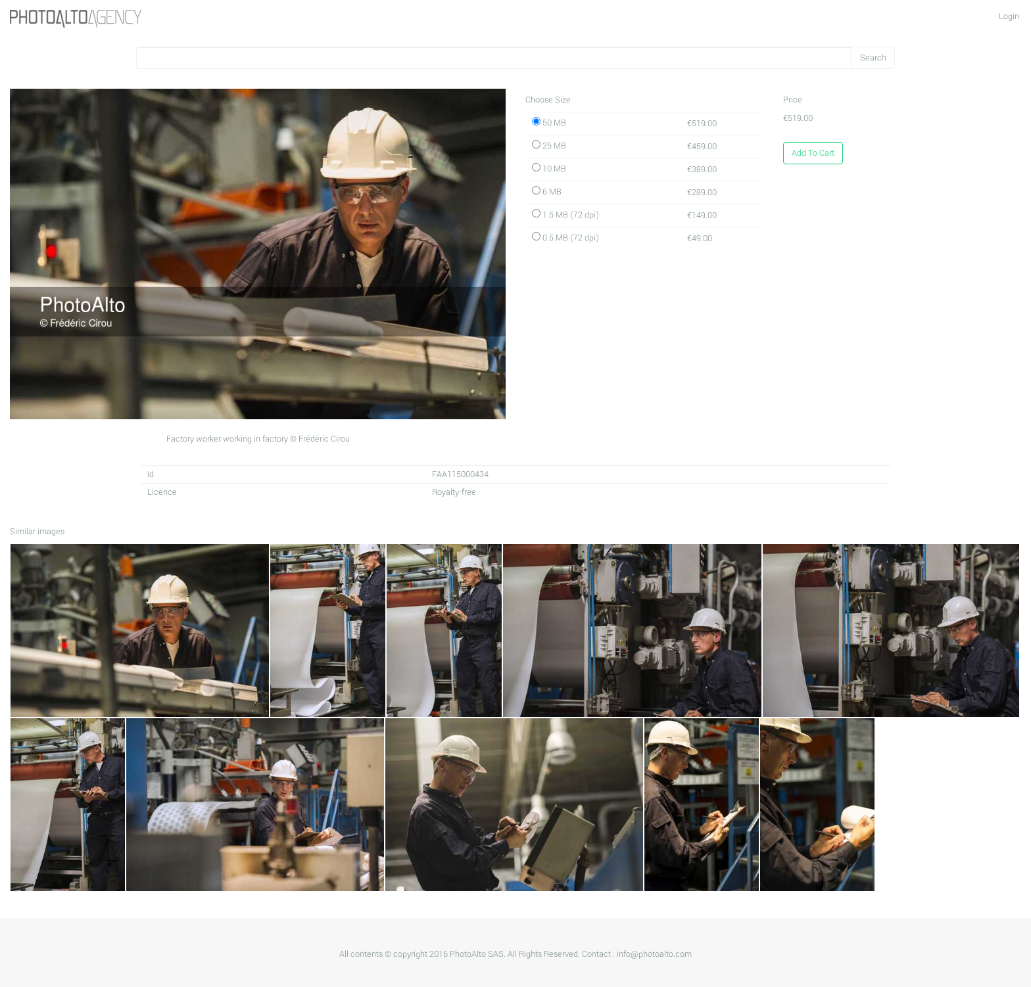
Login (1009, 16)
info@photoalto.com (654, 954)
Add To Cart (813, 153)
